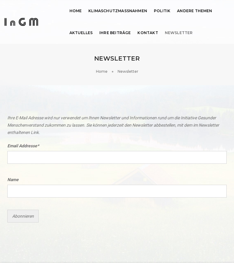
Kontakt (147, 32)
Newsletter (179, 32)
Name (13, 179)
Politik (162, 11)
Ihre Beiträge (115, 32)
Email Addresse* (23, 145)
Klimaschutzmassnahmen (117, 11)
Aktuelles (81, 32)
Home (75, 11)
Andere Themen (194, 11)
